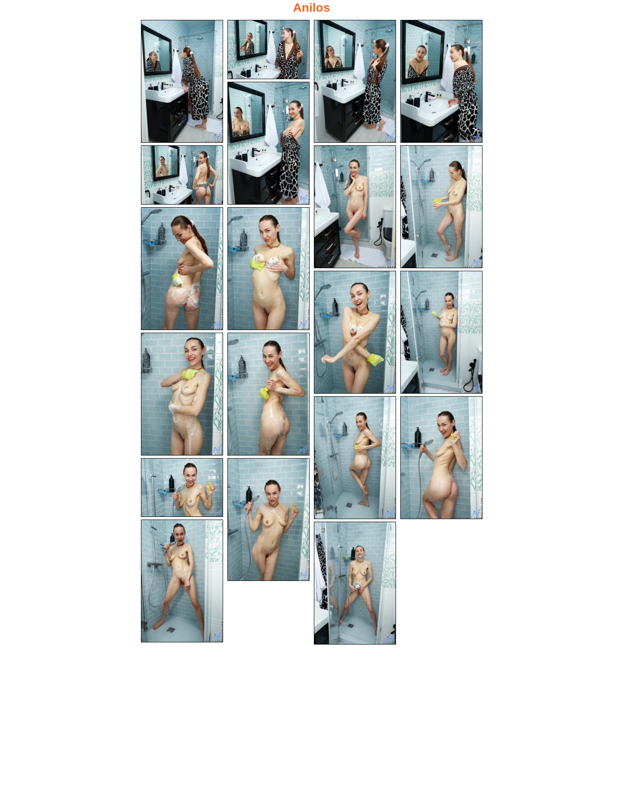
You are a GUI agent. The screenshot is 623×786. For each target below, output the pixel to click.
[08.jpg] (441, 207)
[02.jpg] (268, 49)
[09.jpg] (182, 268)
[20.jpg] (355, 584)
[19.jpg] (182, 581)
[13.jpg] (182, 394)
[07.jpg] (355, 207)
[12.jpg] (441, 333)
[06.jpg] (182, 175)
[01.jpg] (182, 81)
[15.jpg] (355, 459)
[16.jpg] (441, 459)
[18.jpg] (268, 520)
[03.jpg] (355, 81)
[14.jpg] (268, 394)
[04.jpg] (441, 81)
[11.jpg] (355, 333)
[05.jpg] (268, 142)
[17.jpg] (182, 488)
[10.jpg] (268, 268)
